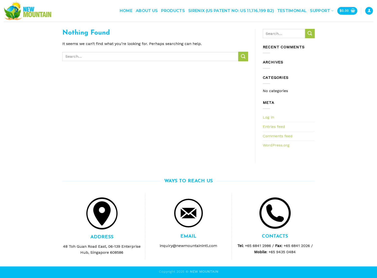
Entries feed (274, 126)
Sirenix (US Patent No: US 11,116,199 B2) (231, 10)
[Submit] (243, 56)
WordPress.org (276, 145)
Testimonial (292, 10)
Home (126, 10)
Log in (268, 117)
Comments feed (278, 136)
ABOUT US (147, 10)
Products (173, 10)
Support (321, 10)
